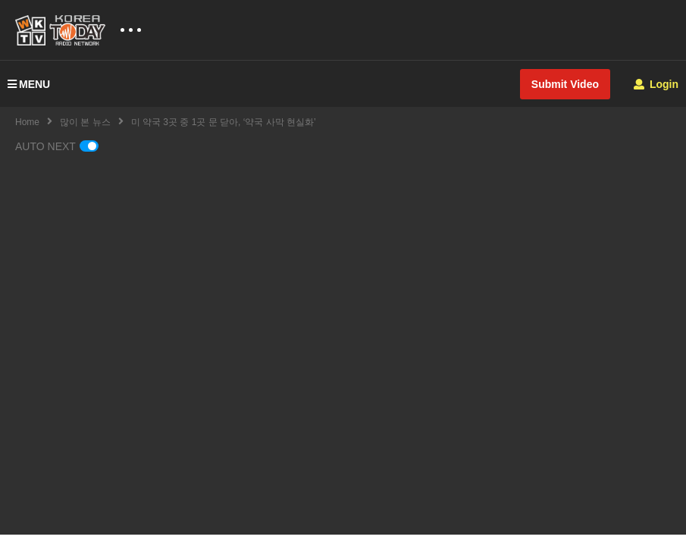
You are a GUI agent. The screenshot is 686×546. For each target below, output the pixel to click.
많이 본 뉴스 (85, 122)
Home (27, 122)
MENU (29, 84)
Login (656, 84)
